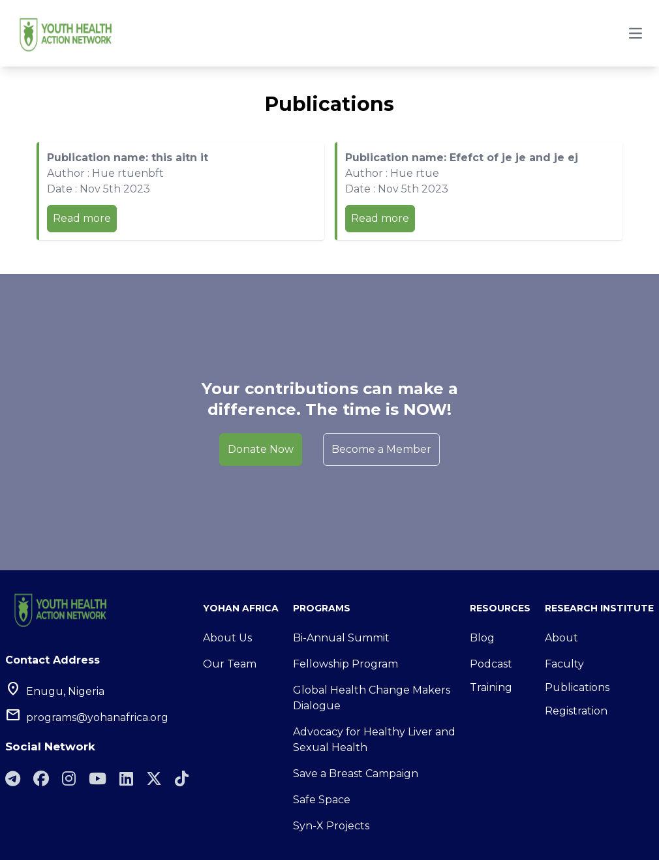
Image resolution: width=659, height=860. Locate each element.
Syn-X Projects (331, 826)
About (561, 638)
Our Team (229, 664)
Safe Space (321, 799)
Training (491, 687)
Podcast (491, 664)
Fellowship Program (345, 664)
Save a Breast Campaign (355, 773)
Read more (82, 218)
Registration (576, 711)
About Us (227, 638)
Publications (577, 687)
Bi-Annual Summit (341, 638)
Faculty (564, 664)
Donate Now (261, 449)
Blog (482, 638)
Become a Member (381, 449)
